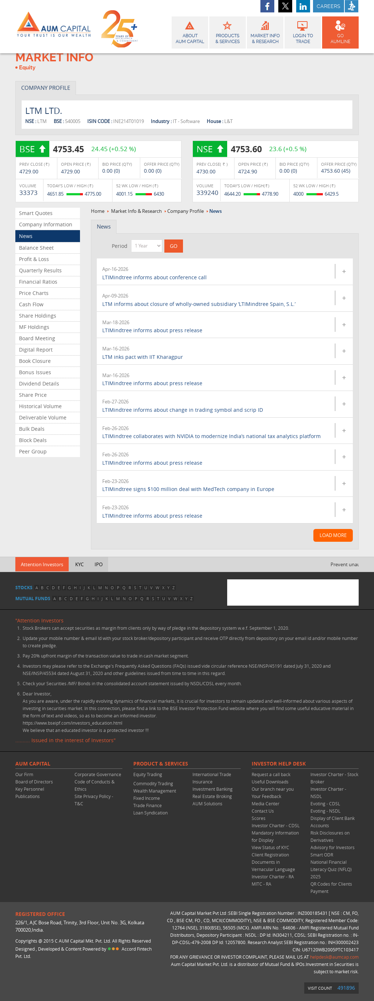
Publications (27, 796)
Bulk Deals (32, 428)
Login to (302, 31)
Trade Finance (147, 805)
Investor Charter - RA (273, 876)
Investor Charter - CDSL (275, 825)
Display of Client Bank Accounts (332, 821)
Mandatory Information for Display (275, 836)
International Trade (211, 774)
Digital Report (36, 349)
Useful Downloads (270, 782)
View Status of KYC (270, 847)
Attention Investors (42, 564)
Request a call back (271, 774)
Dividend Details (39, 383)
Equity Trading (147, 774)
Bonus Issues (35, 372)
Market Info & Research (136, 211)
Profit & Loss (34, 259)
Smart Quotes (36, 213)
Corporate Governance (98, 774)
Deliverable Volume (42, 417)
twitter (285, 6)
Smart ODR (321, 855)
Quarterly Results (40, 270)
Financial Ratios (38, 281)
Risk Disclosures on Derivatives (330, 836)
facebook (267, 6)
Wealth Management (154, 791)
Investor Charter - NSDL (328, 792)
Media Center (265, 803)
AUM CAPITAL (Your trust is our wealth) (53, 26)
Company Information (45, 224)
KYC (79, 564)
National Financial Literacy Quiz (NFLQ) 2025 (331, 869)
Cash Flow (31, 304)
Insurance (202, 782)
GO (340, 31)
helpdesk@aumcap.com (334, 957)
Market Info (265, 31)
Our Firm (24, 774)
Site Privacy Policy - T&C (94, 799)
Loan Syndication (150, 813)
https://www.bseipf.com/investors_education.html (72, 723)
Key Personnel (29, 789)
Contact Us (263, 811)
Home (97, 211)
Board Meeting (37, 338)
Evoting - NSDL (325, 811)
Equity (27, 67)
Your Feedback (266, 796)
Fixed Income (146, 798)
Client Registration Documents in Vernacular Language (273, 862)
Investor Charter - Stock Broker (334, 778)
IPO (99, 564)
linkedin (303, 6)
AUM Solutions (207, 803)
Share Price (33, 394)
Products (227, 31)
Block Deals (33, 440)
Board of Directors (34, 782)
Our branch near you (273, 789)
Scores (259, 818)
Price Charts (34, 292)
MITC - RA (261, 884)
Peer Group (33, 451)
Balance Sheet (36, 247)
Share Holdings (37, 315)
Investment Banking (212, 789)
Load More (333, 535)
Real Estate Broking (212, 796)
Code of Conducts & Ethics (95, 785)
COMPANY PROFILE (45, 87)
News (26, 236)
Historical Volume (40, 406)
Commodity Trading (153, 783)
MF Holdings (34, 326)
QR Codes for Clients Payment (331, 887)
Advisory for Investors (332, 847)
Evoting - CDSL (325, 803)
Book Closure (35, 360)
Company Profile (185, 211)
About (190, 31)
